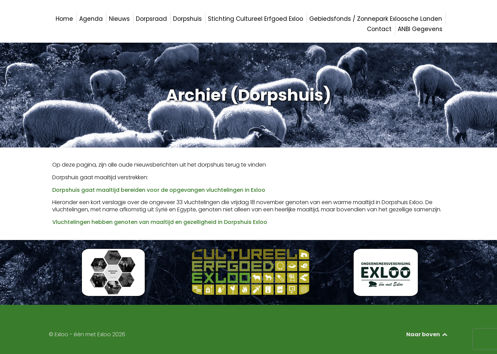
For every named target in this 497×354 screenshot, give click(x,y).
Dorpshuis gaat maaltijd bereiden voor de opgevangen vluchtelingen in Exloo (158, 190)
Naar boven (427, 334)
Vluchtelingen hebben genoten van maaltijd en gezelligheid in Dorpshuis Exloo (159, 222)
